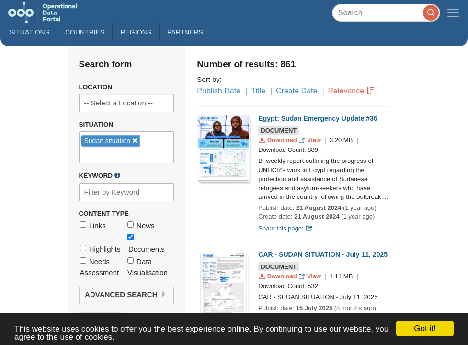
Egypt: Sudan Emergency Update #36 (317, 118)
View (310, 140)
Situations (29, 32)
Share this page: (285, 228)
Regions (135, 32)
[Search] (386, 13)
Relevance (346, 91)
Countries (84, 32)
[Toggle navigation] (453, 12)
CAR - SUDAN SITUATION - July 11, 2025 (323, 254)
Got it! (424, 328)
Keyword (99, 175)
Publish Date (218, 91)
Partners (185, 32)
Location (96, 87)
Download (278, 140)
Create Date (296, 91)
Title (258, 91)
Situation (96, 124)
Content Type (104, 213)
